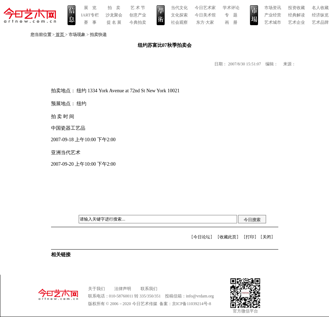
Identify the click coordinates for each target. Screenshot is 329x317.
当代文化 (179, 7)
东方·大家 (205, 22)
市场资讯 (272, 7)
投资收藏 (296, 7)
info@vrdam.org (200, 296)
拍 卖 (114, 7)
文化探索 (179, 15)
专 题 (231, 15)
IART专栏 (90, 15)
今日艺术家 (205, 7)
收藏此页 (228, 237)
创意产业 (137, 15)
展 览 (90, 7)
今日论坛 (201, 237)
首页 (60, 34)
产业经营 (272, 15)
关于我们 (96, 288)
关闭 (267, 237)
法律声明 (122, 288)
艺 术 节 (137, 7)
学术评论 (231, 7)
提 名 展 (114, 22)
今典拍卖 (137, 22)
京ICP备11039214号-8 (191, 303)
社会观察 (179, 22)
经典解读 (296, 15)
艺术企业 (296, 22)
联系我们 (149, 288)
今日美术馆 (205, 15)
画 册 (231, 22)
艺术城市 (272, 22)
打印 (250, 237)
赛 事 (90, 22)
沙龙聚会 (114, 15)
